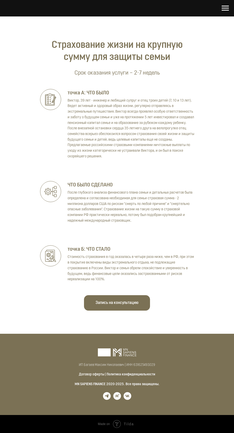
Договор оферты (91, 374)
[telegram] (107, 398)
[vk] (127, 398)
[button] (117, 303)
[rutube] (117, 398)
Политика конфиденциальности (131, 374)
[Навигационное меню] (225, 8)
